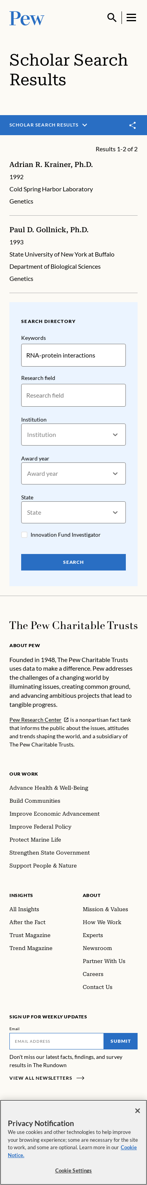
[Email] (56, 1041)
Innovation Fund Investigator (66, 534)
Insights (21, 895)
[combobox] (27, 434)
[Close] (137, 1110)
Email (14, 1029)
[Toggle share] (133, 125)
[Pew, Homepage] (27, 17)
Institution (34, 419)
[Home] (73, 625)
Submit (121, 1041)
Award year (35, 458)
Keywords (33, 337)
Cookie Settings (73, 1170)
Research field (38, 377)
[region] (73, 1142)
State (27, 497)
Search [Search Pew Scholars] (73, 562)
